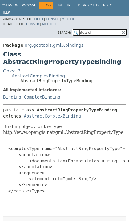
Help (6, 12)
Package (29, 5)
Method (68, 19)
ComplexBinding (42, 97)
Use (60, 5)
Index (107, 5)
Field (38, 19)
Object (10, 70)
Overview (10, 5)
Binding (12, 97)
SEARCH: (64, 32)
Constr (52, 19)
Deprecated (88, 5)
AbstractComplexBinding (38, 75)
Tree (71, 5)
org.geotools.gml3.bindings (54, 45)
